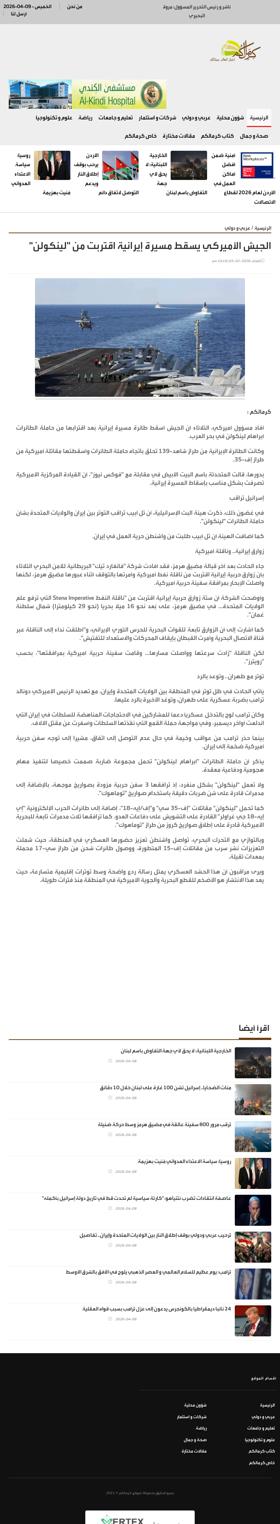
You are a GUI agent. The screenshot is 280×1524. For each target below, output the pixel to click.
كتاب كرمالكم (217, 102)
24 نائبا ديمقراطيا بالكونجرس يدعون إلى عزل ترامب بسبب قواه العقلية (156, 1275)
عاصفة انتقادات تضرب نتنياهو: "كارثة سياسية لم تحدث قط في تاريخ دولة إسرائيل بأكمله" (136, 1164)
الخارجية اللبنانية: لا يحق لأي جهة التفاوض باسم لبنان (176, 1017)
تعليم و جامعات (115, 83)
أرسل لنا (19, 13)
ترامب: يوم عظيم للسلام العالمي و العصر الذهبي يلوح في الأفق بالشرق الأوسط (148, 1238)
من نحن (74, 6)
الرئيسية (259, 83)
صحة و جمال (254, 102)
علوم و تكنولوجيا (54, 83)
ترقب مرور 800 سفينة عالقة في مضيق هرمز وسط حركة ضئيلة (164, 1090)
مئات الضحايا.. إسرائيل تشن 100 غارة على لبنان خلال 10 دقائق (165, 1054)
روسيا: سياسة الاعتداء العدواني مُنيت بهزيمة (184, 1127)
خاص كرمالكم (141, 102)
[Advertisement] (140, 923)
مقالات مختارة (179, 102)
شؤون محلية (230, 83)
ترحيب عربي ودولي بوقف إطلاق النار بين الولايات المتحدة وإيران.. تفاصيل (155, 1201)
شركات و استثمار (157, 83)
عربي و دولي (196, 83)
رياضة (85, 83)
